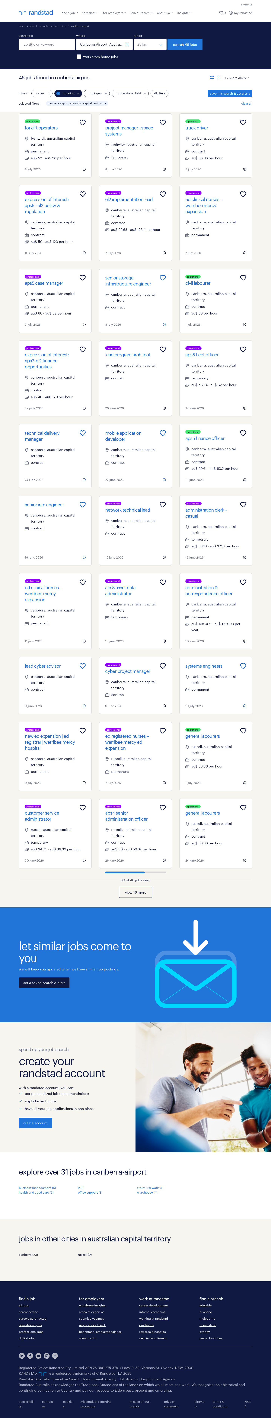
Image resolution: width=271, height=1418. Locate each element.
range (138, 35)
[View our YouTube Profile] (38, 1356)
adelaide (205, 1305)
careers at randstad (32, 1318)
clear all (246, 103)
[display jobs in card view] (218, 77)
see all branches (210, 1338)
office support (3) (90, 1192)
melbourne (207, 1318)
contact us (246, 4)
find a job (70, 13)
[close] (127, 44)
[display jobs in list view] (212, 77)
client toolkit (88, 1338)
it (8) (81, 1187)
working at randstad (153, 1318)
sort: (228, 77)
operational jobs (30, 1325)
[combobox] (47, 44)
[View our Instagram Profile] (47, 1356)
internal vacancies (152, 1312)
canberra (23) (28, 1254)
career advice (28, 1312)
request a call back (92, 1325)
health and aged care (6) (36, 1192)
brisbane (205, 1312)
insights (184, 13)
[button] (105, 103)
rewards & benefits (152, 1331)
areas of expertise (91, 1312)
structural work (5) (150, 1187)
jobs (32, 26)
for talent (90, 13)
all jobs (24, 1305)
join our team (142, 13)
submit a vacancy (91, 1318)
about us (165, 13)
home (22, 26)
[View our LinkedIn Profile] (22, 1356)
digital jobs (26, 1338)
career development (153, 1305)
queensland (207, 1325)
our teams (146, 1325)
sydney (204, 1331)
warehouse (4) (147, 1192)
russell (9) (85, 1254)
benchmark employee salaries (100, 1331)
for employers (114, 13)
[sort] (240, 75)
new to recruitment (153, 1338)
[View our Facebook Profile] (30, 1356)
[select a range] (150, 44)
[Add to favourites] (82, 122)
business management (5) (37, 1187)
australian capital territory (52, 26)
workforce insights (92, 1305)
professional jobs (31, 1331)
